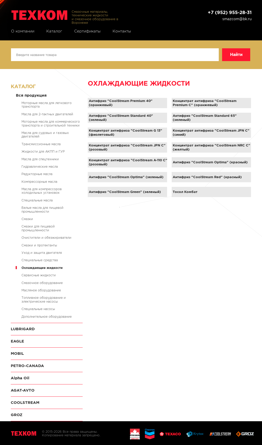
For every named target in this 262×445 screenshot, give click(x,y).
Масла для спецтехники (40, 159)
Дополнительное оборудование (46, 316)
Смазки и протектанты (39, 245)
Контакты (122, 31)
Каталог (54, 31)
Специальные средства (39, 260)
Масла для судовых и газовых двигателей (45, 134)
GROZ (17, 415)
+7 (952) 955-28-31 (230, 12)
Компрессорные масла (39, 181)
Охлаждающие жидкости (42, 267)
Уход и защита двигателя (41, 252)
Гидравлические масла (39, 166)
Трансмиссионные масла (41, 144)
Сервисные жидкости (38, 275)
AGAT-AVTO (23, 390)
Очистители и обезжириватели (46, 237)
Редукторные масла (36, 174)
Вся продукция (31, 95)
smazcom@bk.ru (237, 19)
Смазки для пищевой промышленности (38, 228)
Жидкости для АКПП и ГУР (43, 151)
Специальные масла (37, 200)
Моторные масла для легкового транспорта (46, 104)
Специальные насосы (38, 309)
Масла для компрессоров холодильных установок (41, 190)
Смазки (27, 219)
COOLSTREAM (25, 402)
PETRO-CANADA (27, 365)
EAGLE (17, 341)
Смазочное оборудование (42, 282)
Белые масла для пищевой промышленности (42, 209)
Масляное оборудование (41, 290)
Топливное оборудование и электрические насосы (43, 299)
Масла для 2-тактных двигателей (47, 114)
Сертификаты (87, 31)
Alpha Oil (20, 378)
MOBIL (17, 353)
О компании (22, 31)
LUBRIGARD (23, 329)
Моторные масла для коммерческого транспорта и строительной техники (50, 123)
